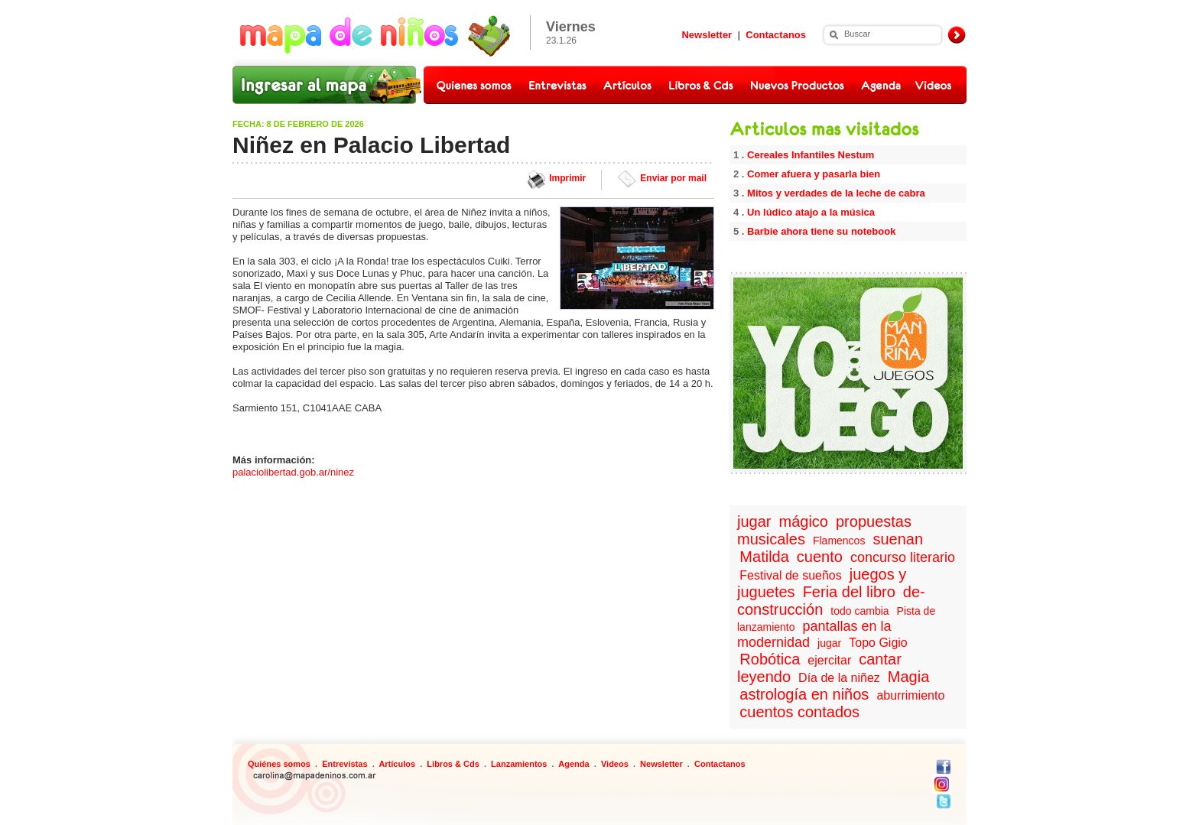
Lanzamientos (519, 763)
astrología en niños (804, 694)
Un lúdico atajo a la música (811, 212)
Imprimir (567, 178)
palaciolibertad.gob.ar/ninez (293, 472)
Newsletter (706, 35)
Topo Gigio (878, 642)
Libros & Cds (453, 763)
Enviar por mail (673, 178)
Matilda (763, 556)
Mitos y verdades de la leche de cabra (836, 193)
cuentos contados (799, 711)
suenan (897, 539)
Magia (908, 676)
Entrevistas (344, 763)
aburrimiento (910, 695)
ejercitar (829, 660)
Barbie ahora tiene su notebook (821, 231)
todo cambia (859, 611)
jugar (754, 521)
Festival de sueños (790, 575)
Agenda (573, 763)
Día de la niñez (839, 677)
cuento (820, 556)
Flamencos (839, 540)
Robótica (769, 659)
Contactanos (776, 35)
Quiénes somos (279, 763)
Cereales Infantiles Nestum (810, 155)
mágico (803, 521)
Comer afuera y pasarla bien (813, 174)
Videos (615, 763)
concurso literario (902, 557)
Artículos (397, 763)
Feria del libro (849, 591)
